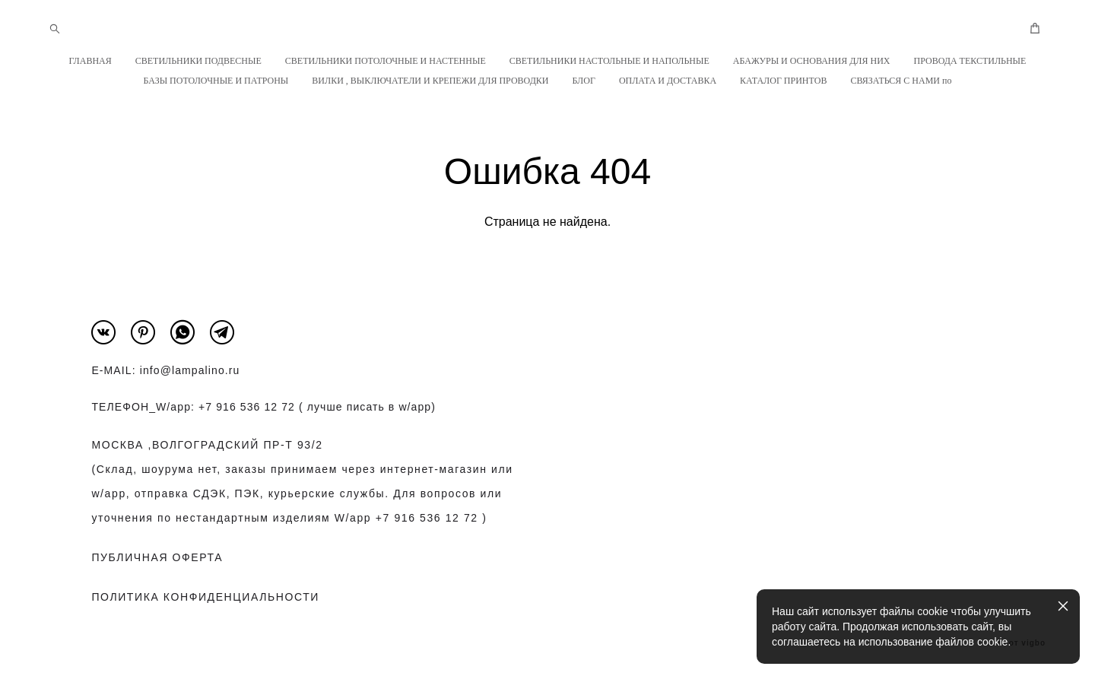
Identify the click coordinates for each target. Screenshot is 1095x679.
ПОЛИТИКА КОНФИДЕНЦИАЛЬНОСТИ (205, 597)
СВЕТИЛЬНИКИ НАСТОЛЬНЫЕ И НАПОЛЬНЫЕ (609, 61)
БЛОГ (584, 80)
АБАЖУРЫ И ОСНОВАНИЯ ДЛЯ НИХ (811, 61)
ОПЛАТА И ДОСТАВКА (667, 80)
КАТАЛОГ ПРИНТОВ (783, 80)
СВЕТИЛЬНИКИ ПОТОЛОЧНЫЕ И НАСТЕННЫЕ (385, 61)
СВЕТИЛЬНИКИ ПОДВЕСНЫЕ (198, 61)
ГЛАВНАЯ (90, 61)
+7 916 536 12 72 (246, 407)
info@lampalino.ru (190, 370)
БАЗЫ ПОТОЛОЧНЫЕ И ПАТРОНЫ (216, 80)
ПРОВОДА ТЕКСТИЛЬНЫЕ (969, 61)
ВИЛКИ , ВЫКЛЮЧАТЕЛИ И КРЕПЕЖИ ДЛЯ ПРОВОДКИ (430, 80)
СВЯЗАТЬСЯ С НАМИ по (900, 80)
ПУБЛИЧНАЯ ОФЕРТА (157, 557)
